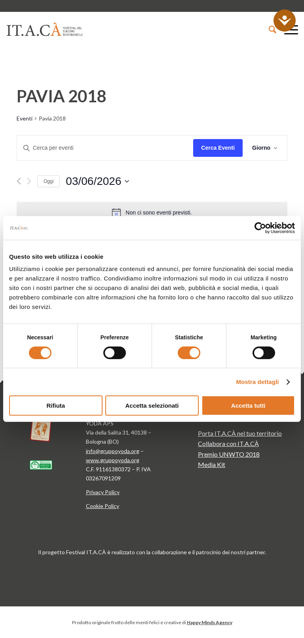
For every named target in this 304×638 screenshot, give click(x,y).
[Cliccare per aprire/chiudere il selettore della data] (97, 181)
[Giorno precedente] (19, 181)
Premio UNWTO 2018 (229, 454)
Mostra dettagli (257, 381)
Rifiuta (55, 405)
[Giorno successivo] (29, 181)
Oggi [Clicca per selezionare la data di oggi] (48, 181)
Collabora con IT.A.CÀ (228, 443)
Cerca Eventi (218, 148)
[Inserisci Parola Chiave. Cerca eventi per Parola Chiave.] (105, 148)
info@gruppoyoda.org (112, 451)
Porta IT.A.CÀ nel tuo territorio (240, 433)
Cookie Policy (102, 505)
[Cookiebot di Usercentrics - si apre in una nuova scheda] (260, 228)
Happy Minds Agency (209, 622)
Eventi (24, 118)
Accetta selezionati (152, 405)
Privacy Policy (103, 492)
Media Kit (211, 464)
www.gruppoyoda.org (112, 460)
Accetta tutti (248, 405)
